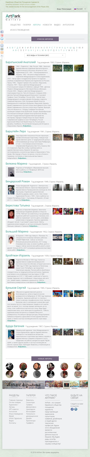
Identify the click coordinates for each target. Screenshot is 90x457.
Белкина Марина (16, 163)
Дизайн (29, 418)
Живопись (30, 400)
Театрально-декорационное (32, 415)
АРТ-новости (14, 409)
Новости (47, 24)
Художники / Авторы (13, 406)
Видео (57, 24)
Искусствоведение (19, 30)
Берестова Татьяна (18, 205)
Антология (68, 24)
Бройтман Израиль (18, 255)
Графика (29, 405)
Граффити (30, 423)
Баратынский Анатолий (21, 62)
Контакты (12, 423)
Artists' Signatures (15, 418)
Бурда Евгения (15, 326)
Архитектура (30, 421)
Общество (15, 24)
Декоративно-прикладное (31, 408)
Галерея (27, 24)
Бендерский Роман (18, 181)
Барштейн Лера (16, 131)
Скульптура (30, 402)
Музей (11, 416)
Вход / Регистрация (64, 9)
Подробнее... (27, 126)
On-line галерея (15, 402)
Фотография (30, 411)
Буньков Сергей (16, 287)
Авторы (37, 24)
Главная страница (16, 400)
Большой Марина (17, 231)
